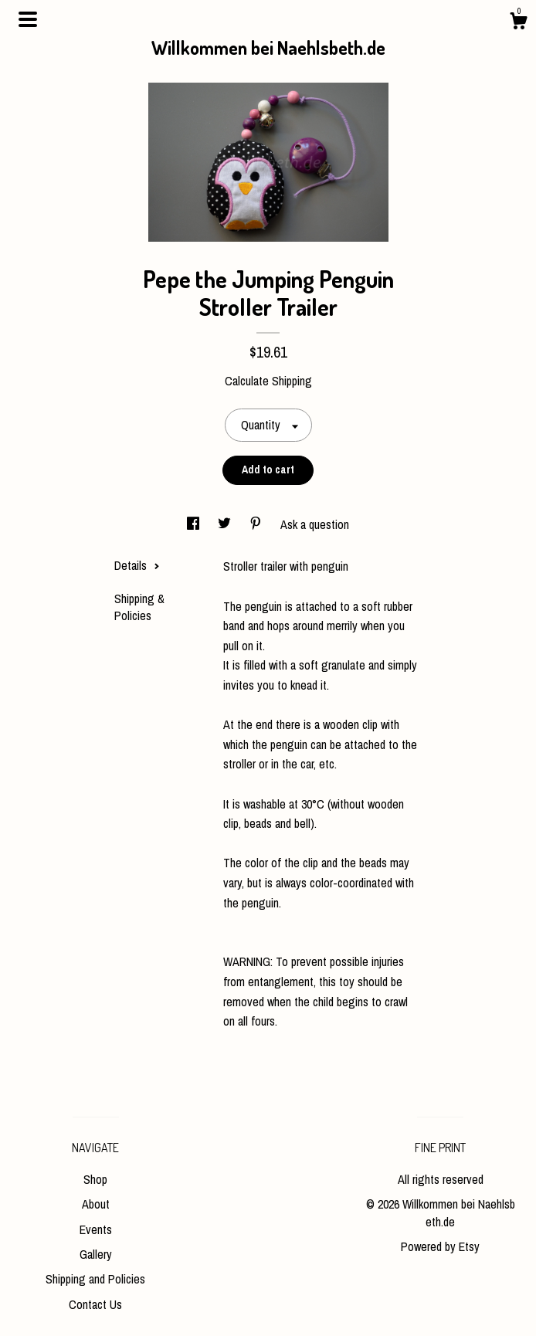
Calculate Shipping (268, 380)
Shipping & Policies (139, 607)
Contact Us (95, 1304)
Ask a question (314, 524)
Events (96, 1229)
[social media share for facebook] (194, 524)
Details (137, 565)
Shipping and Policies (95, 1278)
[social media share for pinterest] (257, 524)
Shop (95, 1179)
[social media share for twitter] (226, 524)
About (96, 1203)
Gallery (96, 1254)
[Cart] (518, 23)
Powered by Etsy (440, 1246)
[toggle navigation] (28, 19)
